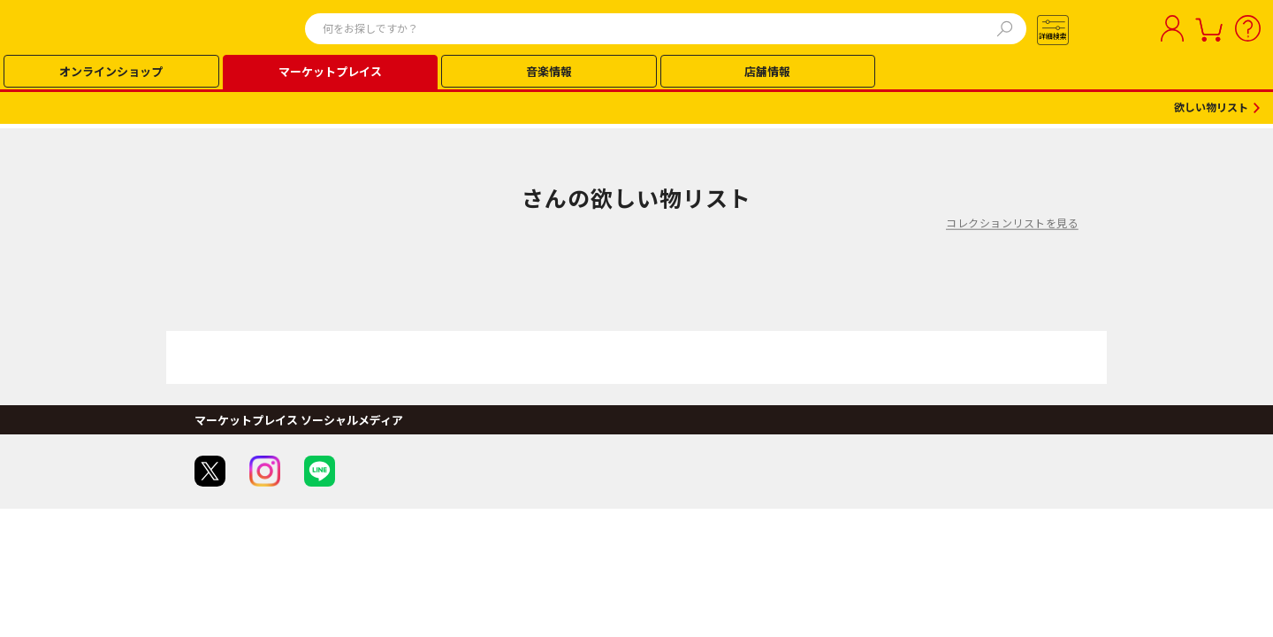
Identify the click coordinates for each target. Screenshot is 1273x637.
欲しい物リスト (1211, 108)
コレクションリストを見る (1012, 222)
